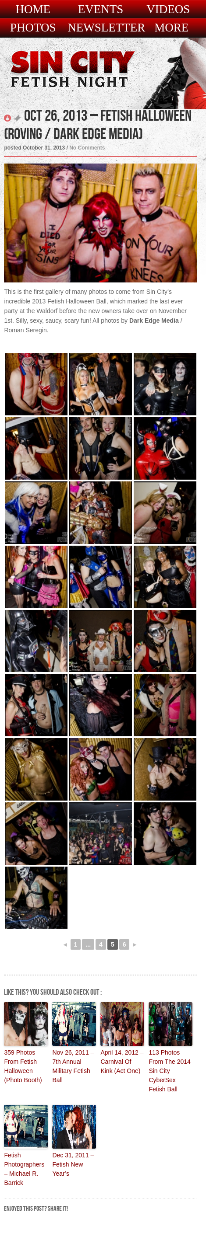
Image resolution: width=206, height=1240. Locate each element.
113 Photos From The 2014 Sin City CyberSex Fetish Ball (169, 1071)
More (171, 27)
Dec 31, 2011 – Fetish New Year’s (73, 1164)
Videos (168, 9)
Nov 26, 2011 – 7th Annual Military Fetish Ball (73, 1066)
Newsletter (106, 27)
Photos (33, 27)
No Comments (87, 148)
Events (101, 9)
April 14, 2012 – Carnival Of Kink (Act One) (121, 1061)
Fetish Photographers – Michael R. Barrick (24, 1169)
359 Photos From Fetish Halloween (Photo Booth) (23, 1066)
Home (32, 9)
